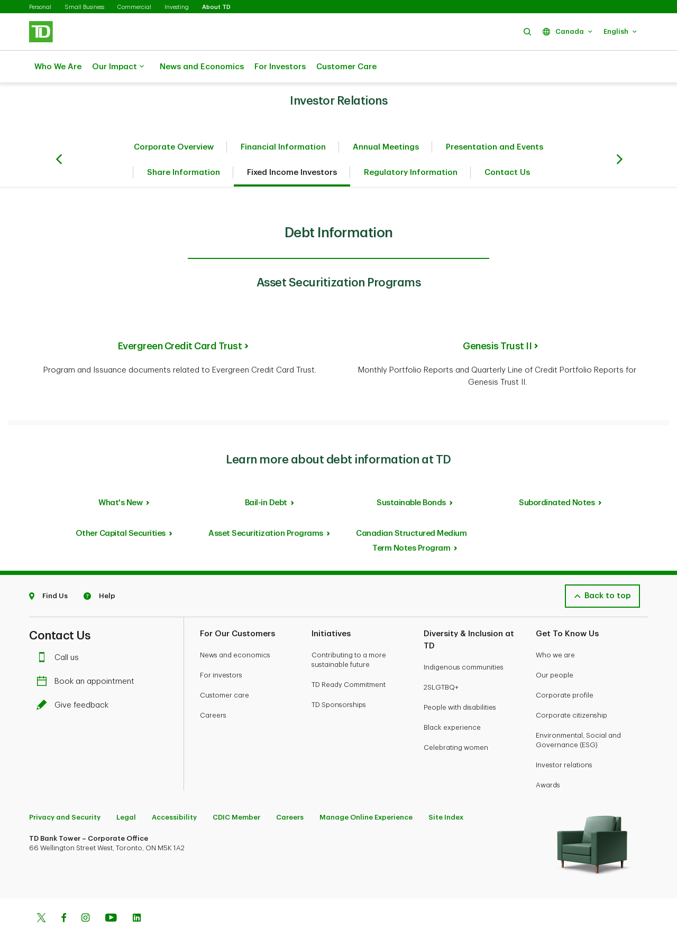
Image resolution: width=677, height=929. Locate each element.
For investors (221, 648)
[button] (527, 31)
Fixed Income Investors (292, 146)
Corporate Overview (174, 121)
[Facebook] (63, 892)
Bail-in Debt (266, 476)
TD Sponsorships (339, 678)
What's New (120, 476)
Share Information (183, 146)
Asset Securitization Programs (265, 507)
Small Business (84, 7)
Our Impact (118, 67)
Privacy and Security (64, 790)
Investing (176, 7)
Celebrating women (456, 721)
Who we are (555, 628)
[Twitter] (41, 892)
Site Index (445, 790)
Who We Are (57, 67)
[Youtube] (111, 892)
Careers (213, 688)
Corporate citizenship (571, 688)
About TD (216, 7)
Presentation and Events (494, 121)
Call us (60, 631)
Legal (126, 790)
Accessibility (174, 790)
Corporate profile (564, 668)
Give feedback (75, 679)
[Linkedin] (137, 892)
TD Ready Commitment (349, 658)
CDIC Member (236, 790)
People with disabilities (460, 680)
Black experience (452, 701)
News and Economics (202, 67)
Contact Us (507, 146)
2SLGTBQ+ (441, 660)
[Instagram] (85, 892)
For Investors (280, 67)
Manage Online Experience (366, 790)
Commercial (134, 7)
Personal (40, 7)
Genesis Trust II (497, 319)
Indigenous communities (464, 640)
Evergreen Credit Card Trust (180, 319)
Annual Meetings (386, 121)
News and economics (235, 628)
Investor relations (564, 738)
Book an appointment (88, 655)
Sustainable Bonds (411, 476)
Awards (548, 758)
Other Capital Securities (121, 507)
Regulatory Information (411, 146)
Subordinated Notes (556, 476)
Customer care (224, 668)
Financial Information (283, 121)
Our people (554, 648)
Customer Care (346, 67)
